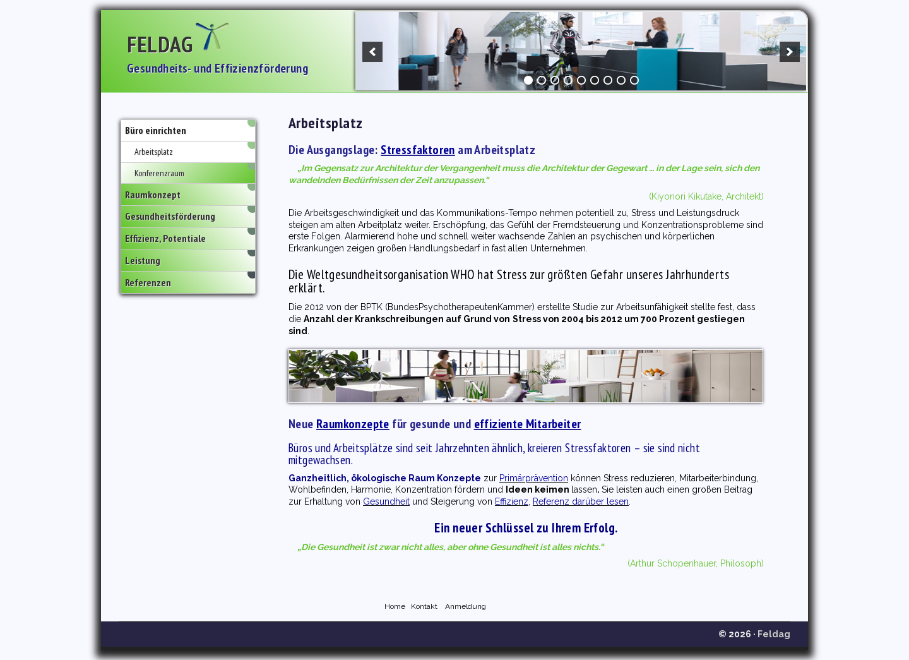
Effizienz (511, 501)
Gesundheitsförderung (170, 216)
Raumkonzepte (352, 424)
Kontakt (424, 606)
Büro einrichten (155, 130)
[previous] (372, 52)
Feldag (160, 44)
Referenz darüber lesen (581, 501)
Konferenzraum (159, 173)
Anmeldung (465, 606)
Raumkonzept (153, 194)
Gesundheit (386, 501)
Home (394, 606)
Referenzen (148, 282)
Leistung (142, 261)
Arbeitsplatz (153, 151)
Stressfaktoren (418, 149)
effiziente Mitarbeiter (527, 424)
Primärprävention (533, 478)
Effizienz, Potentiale (165, 238)
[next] (790, 52)
